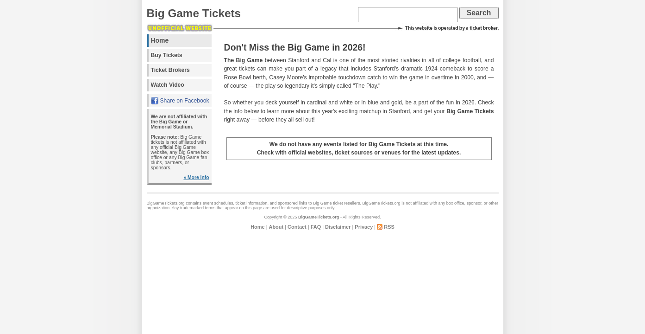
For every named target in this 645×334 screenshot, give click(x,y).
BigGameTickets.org (318, 217)
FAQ (316, 227)
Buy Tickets (166, 55)
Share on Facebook (184, 100)
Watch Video (167, 85)
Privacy (364, 227)
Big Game (322, 203)
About (276, 227)
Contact (297, 227)
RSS (389, 227)
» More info (196, 177)
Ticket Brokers (170, 70)
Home (160, 40)
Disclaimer (338, 227)
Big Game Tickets (194, 13)
